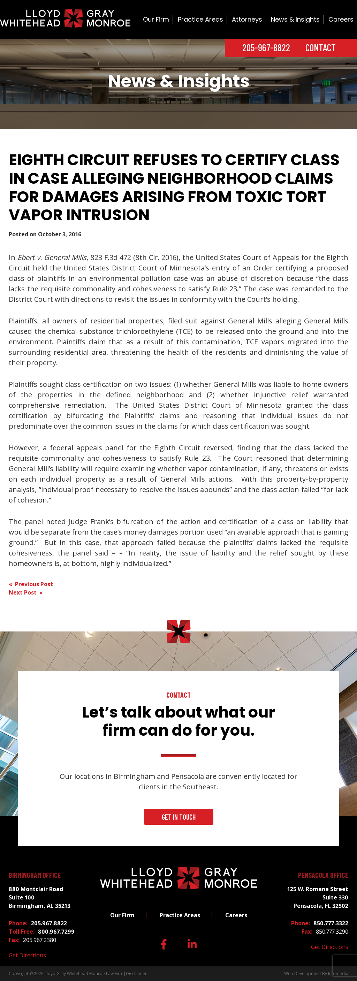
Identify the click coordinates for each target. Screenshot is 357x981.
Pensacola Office (323, 875)
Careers (341, 19)
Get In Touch (179, 817)
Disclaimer (136, 973)
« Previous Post (31, 584)
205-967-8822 (266, 47)
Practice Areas (200, 19)
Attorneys (247, 19)
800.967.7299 (56, 931)
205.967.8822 (49, 923)
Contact (320, 47)
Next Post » (26, 592)
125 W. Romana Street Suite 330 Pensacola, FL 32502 (317, 897)
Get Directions (27, 955)
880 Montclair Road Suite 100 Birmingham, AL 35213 (39, 897)
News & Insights (295, 19)
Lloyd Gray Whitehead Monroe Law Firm (84, 973)
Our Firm (156, 19)
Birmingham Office (35, 875)
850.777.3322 (330, 923)
